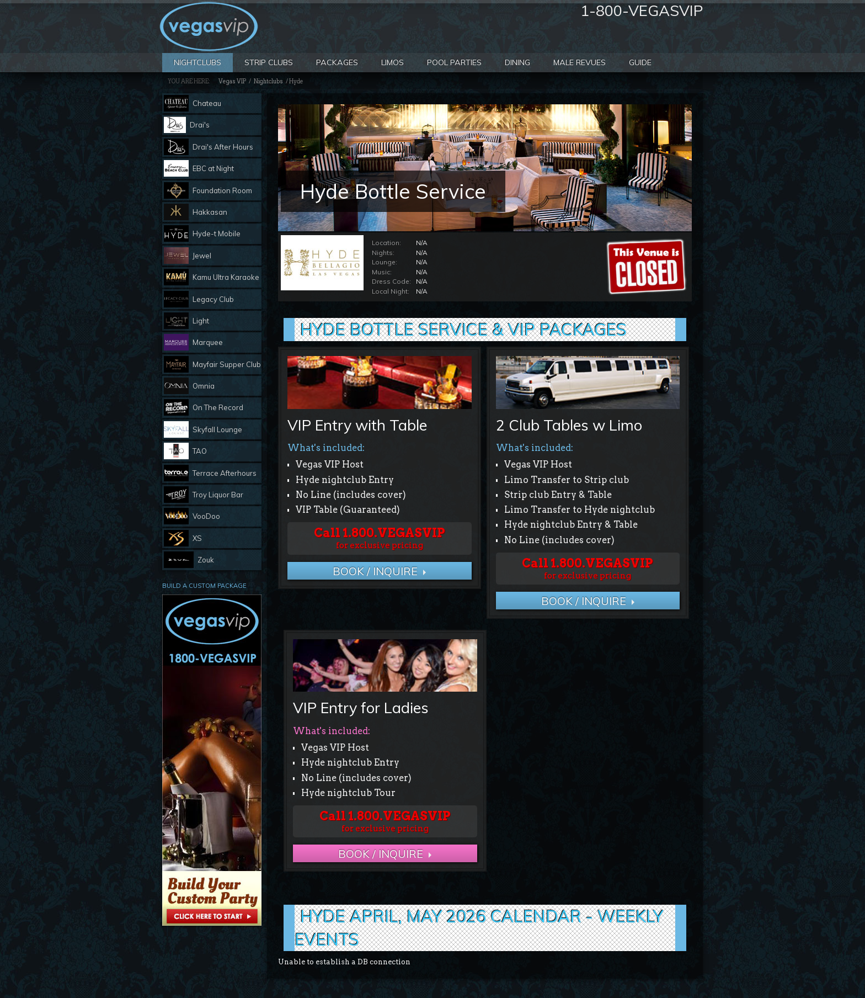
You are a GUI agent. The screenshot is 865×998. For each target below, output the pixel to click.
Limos (392, 62)
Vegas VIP (232, 81)
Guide (640, 62)
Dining (517, 62)
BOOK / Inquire (375, 571)
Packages (337, 62)
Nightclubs (197, 62)
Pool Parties (454, 62)
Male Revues (579, 62)
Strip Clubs (268, 62)
